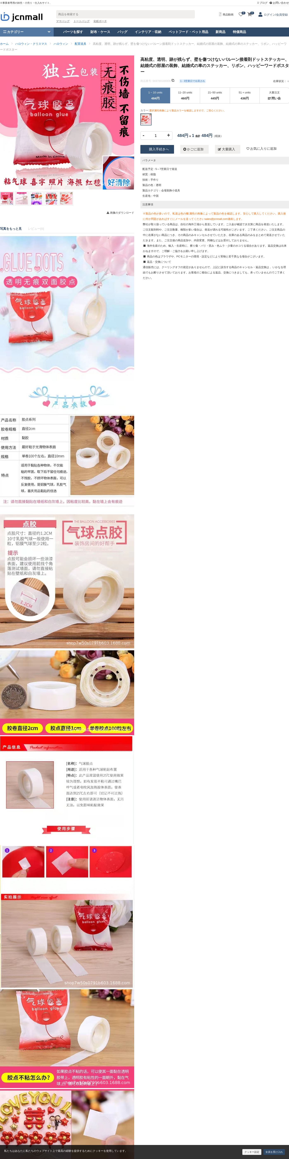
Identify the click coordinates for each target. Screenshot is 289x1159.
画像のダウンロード (120, 212)
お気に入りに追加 (261, 148)
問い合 (274, 98)
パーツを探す (73, 32)
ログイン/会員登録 (276, 14)
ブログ (262, 2)
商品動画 (226, 14)
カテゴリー (13, 32)
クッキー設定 (251, 1152)
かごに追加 (193, 149)
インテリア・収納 (148, 32)
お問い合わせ (279, 2)
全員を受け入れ (274, 1152)
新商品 (220, 32)
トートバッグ (81, 21)
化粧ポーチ (100, 21)
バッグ (122, 32)
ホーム (4, 43)
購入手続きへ (159, 149)
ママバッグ (63, 21)
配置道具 (80, 43)
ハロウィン (61, 43)
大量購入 (226, 149)
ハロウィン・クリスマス (31, 43)
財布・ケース (100, 32)
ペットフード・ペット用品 (188, 32)
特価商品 (239, 32)
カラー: (183, 110)
